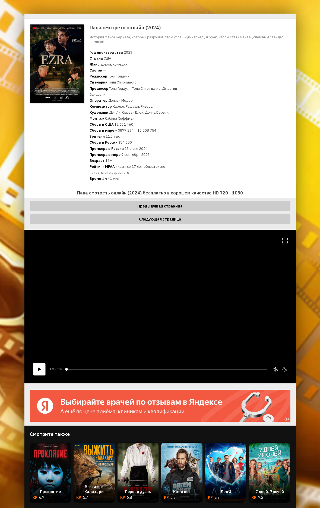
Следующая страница (160, 219)
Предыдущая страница (160, 206)
